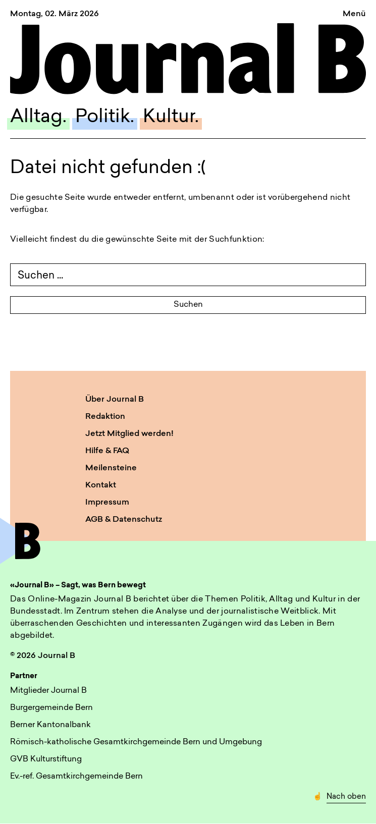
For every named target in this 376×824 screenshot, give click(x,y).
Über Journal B (114, 400)
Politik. (104, 117)
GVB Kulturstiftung (46, 759)
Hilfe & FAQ (107, 451)
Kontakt (100, 485)
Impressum (107, 503)
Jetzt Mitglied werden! (129, 434)
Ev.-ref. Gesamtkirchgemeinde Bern (76, 777)
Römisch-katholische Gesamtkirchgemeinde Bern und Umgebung (136, 742)
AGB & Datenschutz (123, 520)
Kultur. (171, 117)
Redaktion (105, 417)
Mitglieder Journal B (48, 691)
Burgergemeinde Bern (51, 708)
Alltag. (38, 117)
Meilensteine (111, 468)
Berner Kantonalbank (50, 725)
